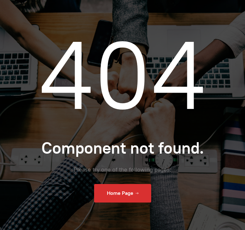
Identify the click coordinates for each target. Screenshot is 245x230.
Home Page (122, 193)
